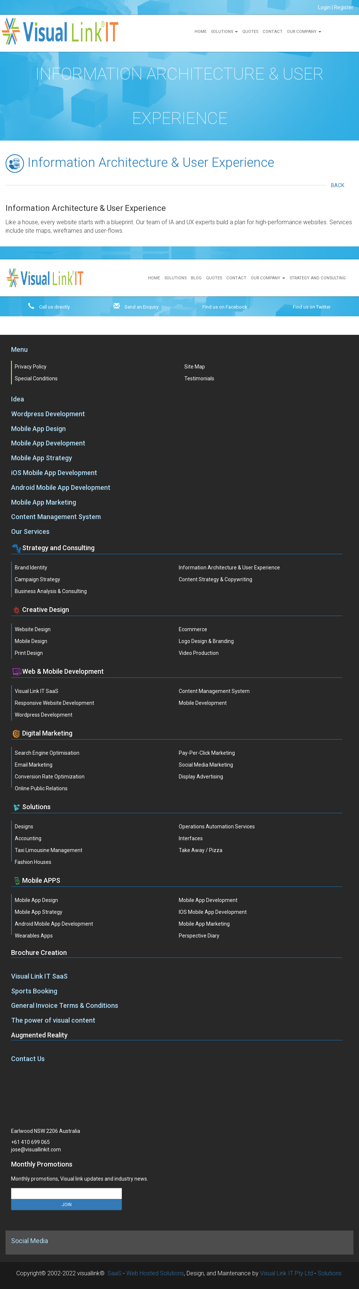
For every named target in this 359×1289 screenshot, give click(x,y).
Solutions (224, 31)
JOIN (67, 1204)
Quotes (250, 31)
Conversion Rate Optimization (50, 777)
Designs (24, 826)
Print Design (29, 653)
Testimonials (199, 378)
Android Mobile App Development (60, 487)
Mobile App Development (48, 443)
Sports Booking (34, 991)
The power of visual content (53, 1020)
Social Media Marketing (206, 765)
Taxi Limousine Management (48, 850)
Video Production (199, 653)
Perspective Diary (199, 936)
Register (343, 7)
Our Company (304, 31)
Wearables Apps (34, 936)
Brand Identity (31, 568)
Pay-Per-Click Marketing (207, 753)
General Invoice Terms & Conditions (64, 1005)
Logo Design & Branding (206, 641)
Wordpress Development (48, 414)
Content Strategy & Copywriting (215, 579)
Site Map (194, 367)
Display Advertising (201, 777)
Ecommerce (193, 629)
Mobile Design (31, 641)
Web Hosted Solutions (155, 1273)
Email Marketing (33, 765)
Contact (273, 31)
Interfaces (191, 838)
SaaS (114, 1273)
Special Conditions (36, 378)
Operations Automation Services (217, 826)
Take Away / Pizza (200, 850)
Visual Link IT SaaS (36, 691)
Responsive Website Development (54, 703)
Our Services (30, 531)
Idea (17, 399)
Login (324, 7)
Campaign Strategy (37, 579)
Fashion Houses (33, 862)
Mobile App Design (38, 429)
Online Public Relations (41, 788)
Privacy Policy (31, 367)
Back (339, 185)
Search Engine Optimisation (47, 753)
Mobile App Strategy (41, 458)
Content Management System (56, 517)
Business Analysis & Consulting (51, 591)
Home (200, 31)
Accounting (28, 838)
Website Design (33, 629)
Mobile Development (203, 703)
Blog (196, 278)
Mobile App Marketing (43, 502)
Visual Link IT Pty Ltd (286, 1273)
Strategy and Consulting (318, 278)
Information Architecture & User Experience (229, 568)
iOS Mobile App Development (54, 473)
